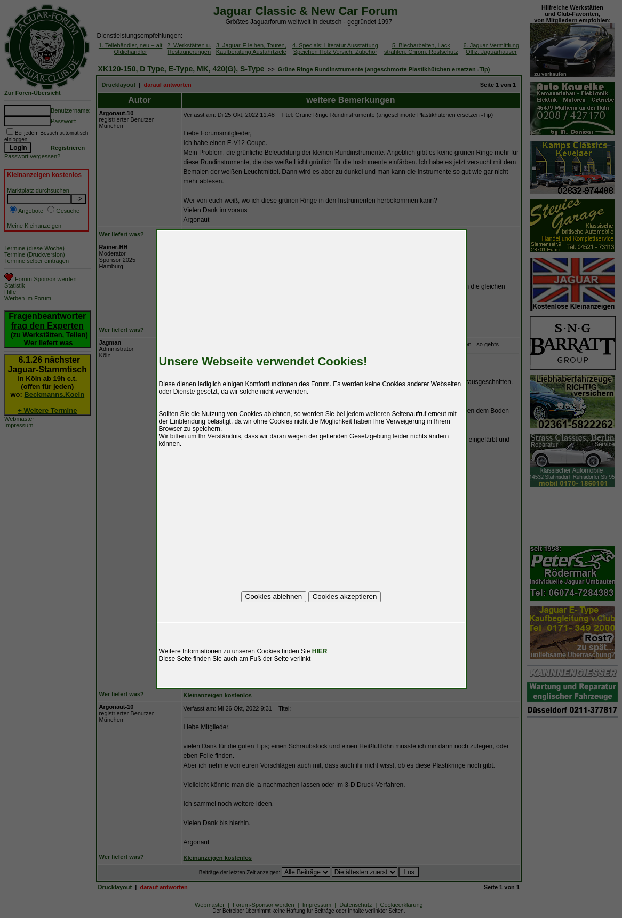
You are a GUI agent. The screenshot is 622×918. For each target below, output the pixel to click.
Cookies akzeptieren (345, 597)
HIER (320, 651)
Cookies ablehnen (273, 597)
